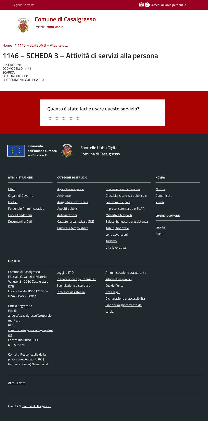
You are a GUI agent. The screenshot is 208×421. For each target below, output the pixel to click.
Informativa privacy (118, 279)
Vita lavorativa (116, 247)
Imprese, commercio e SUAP (125, 208)
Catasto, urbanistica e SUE (75, 221)
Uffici (11, 189)
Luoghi (160, 227)
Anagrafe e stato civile (72, 202)
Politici (12, 202)
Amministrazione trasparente (125, 272)
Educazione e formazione (123, 189)
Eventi (160, 233)
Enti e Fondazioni (20, 215)
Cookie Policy (114, 285)
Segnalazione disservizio (73, 285)
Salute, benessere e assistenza (127, 221)
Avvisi (160, 202)
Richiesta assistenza (71, 292)
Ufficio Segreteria (20, 305)
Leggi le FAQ (65, 272)
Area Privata (16, 382)
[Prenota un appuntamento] (142, 5)
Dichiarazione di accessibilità (125, 298)
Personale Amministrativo (26, 208)
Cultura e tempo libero (72, 227)
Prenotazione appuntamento (76, 279)
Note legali (112, 292)
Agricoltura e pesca (70, 189)
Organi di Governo (20, 195)
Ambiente (64, 195)
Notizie (160, 189)
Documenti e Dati (20, 221)
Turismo (111, 240)
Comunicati (163, 195)
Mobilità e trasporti (119, 215)
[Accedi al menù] (9, 24)
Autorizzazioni (67, 215)
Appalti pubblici (67, 208)
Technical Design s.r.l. (36, 406)
